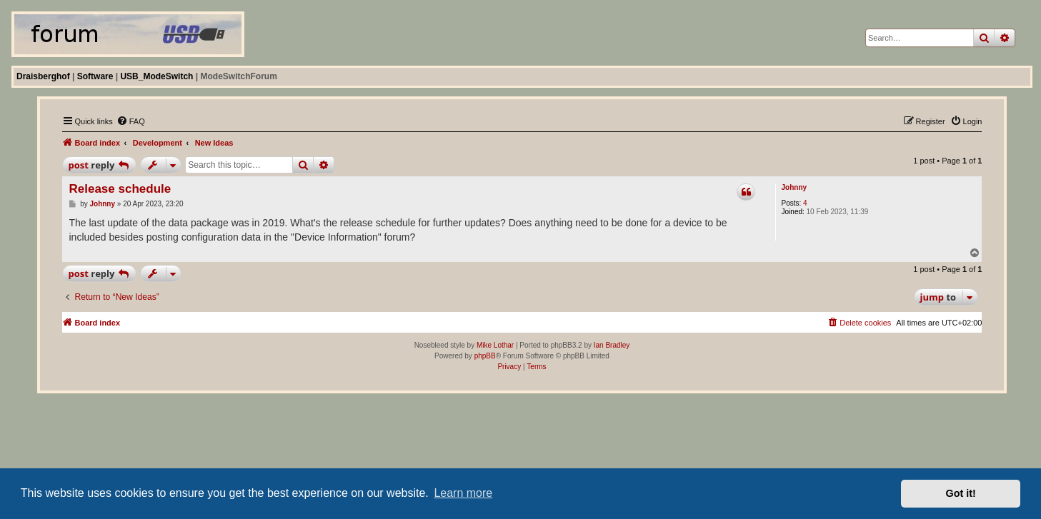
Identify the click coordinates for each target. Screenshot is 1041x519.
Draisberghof (43, 76)
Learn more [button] (463, 493)
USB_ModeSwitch (156, 76)
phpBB (485, 356)
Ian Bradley (612, 345)
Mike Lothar (495, 345)
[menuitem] (130, 121)
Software (95, 76)
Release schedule (120, 189)
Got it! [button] (961, 493)
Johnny (794, 187)
